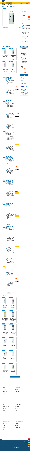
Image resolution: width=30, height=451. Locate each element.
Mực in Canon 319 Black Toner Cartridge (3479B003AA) (24, 62)
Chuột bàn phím (17, 391)
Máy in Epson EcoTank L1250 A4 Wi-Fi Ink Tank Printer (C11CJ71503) (9, 154)
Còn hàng (3, 98)
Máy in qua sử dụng (18, 361)
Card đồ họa (17, 389)
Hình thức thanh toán (14, 413)
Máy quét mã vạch (18, 363)
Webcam (16, 374)
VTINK (6, 4)
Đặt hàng (3, 74)
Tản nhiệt (4, 397)
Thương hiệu (13, 406)
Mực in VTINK (11, 4)
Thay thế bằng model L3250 (10, 260)
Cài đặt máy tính (5, 380)
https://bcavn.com (6, 427)
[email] (29, 442)
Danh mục (3, 3)
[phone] (29, 438)
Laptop (16, 344)
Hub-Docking (17, 357)
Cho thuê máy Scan (18, 376)
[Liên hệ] (29, 445)
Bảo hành (17, 359)
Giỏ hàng (27, 3)
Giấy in (16, 353)
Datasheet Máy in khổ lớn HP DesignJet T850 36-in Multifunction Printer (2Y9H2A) (25, 78)
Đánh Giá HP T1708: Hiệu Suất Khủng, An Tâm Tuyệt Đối (25, 84)
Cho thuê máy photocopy (7, 378)
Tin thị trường (3, 414)
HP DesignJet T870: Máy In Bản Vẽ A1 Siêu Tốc (25, 87)
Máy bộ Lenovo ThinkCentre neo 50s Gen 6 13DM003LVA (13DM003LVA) (24, 67)
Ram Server (4, 374)
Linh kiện (4, 361)
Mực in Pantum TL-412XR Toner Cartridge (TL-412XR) (25, 58)
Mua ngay (17, 86)
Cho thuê (4, 363)
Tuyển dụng (3, 407)
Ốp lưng (4, 357)
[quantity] (24, 17)
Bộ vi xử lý (4, 393)
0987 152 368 (5, 425)
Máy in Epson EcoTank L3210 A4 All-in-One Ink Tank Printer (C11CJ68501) (10, 178)
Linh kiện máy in (5, 355)
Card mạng (17, 393)
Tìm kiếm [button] (9, 3)
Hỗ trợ (21, 3)
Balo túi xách (17, 397)
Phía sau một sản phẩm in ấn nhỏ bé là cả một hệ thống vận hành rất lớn (25, 81)
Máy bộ (4, 344)
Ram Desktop (17, 372)
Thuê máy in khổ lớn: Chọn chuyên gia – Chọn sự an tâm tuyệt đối (25, 93)
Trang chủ (3, 4)
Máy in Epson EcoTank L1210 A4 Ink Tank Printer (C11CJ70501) (10, 74)
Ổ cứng (4, 391)
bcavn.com (23, 406)
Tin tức (15, 3)
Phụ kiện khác (5, 395)
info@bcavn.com (27, 25)
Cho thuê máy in (5, 376)
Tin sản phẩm (3, 413)
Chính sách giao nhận (14, 414)
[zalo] (29, 440)
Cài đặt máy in (17, 378)
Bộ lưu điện (4, 353)
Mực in (8, 4)
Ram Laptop (4, 372)
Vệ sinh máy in (17, 380)
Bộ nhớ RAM (4, 389)
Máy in (4, 342)
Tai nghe (16, 395)
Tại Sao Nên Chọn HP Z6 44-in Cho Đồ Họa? (25, 90)
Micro (4, 359)
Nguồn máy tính (17, 355)
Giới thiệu (3, 406)
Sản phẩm (13, 407)
